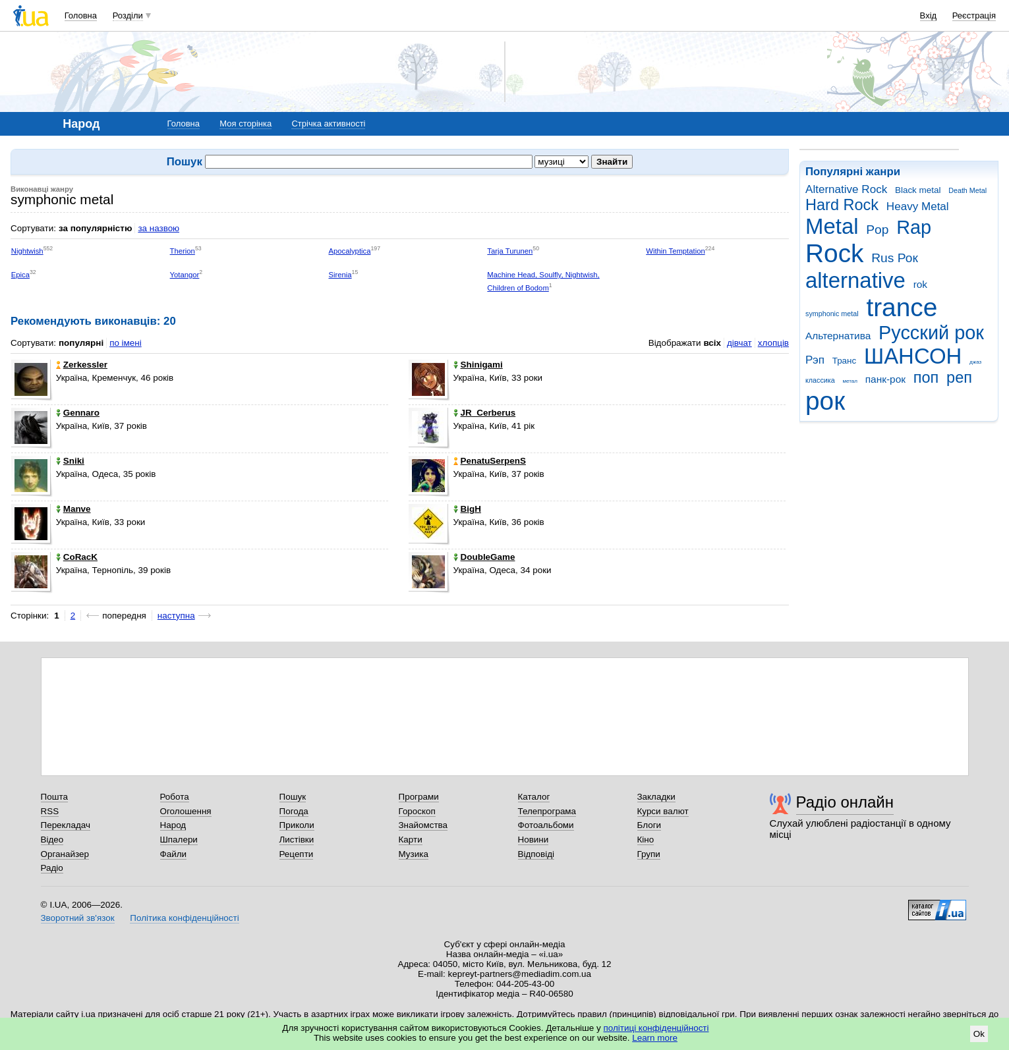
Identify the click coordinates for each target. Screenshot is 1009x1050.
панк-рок (885, 379)
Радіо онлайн (845, 802)
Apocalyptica (349, 251)
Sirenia (339, 275)
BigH (467, 509)
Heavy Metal (917, 206)
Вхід (928, 15)
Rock (834, 253)
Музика (413, 854)
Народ (173, 825)
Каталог (534, 797)
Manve (73, 509)
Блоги (649, 825)
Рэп (814, 360)
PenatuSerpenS (489, 461)
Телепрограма (547, 811)
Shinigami (478, 365)
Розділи (128, 15)
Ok (979, 1034)
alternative (855, 280)
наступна (176, 616)
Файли (173, 854)
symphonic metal (832, 314)
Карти (410, 839)
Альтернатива (838, 335)
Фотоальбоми (546, 825)
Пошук (292, 797)
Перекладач (65, 825)
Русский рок (931, 332)
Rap (913, 227)
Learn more (654, 1038)
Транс (844, 361)
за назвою (158, 228)
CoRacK (77, 557)
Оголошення (186, 811)
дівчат (739, 343)
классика (820, 380)
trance (901, 307)
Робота (174, 797)
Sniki (70, 461)
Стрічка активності (328, 123)
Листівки (296, 839)
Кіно (645, 839)
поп (926, 377)
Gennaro (78, 413)
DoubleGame (484, 557)
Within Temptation (675, 251)
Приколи (296, 825)
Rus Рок (894, 258)
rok (920, 284)
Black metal (917, 190)
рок (825, 401)
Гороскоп (417, 811)
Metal (832, 226)
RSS (50, 811)
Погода (293, 811)
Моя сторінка (245, 123)
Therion (182, 251)
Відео (52, 839)
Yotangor (185, 275)
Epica (20, 275)
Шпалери (179, 839)
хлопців (773, 343)
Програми (419, 797)
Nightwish (27, 251)
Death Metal (967, 190)
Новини (533, 839)
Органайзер (65, 854)
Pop (877, 229)
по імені (125, 343)
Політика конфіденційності (184, 918)
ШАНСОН (913, 356)
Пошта (54, 797)
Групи (648, 854)
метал (849, 381)
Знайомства (423, 825)
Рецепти (296, 854)
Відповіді (536, 854)
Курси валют (663, 811)
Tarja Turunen (510, 251)
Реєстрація (974, 15)
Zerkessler (81, 365)
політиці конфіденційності (656, 1028)
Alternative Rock (846, 189)
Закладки (656, 797)
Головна (81, 15)
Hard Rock (842, 204)
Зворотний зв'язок (78, 918)
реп (959, 377)
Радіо (52, 868)
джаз (975, 362)
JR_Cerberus (484, 413)
